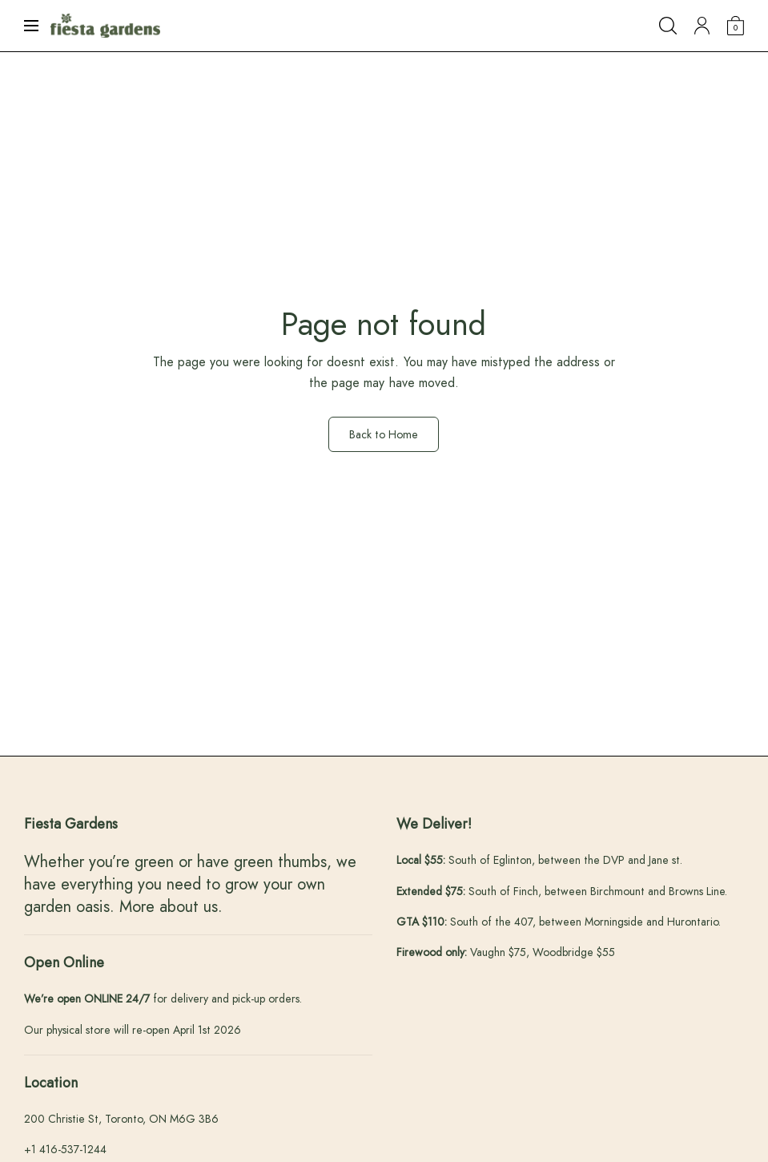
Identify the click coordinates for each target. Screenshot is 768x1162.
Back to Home (383, 434)
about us (188, 906)
